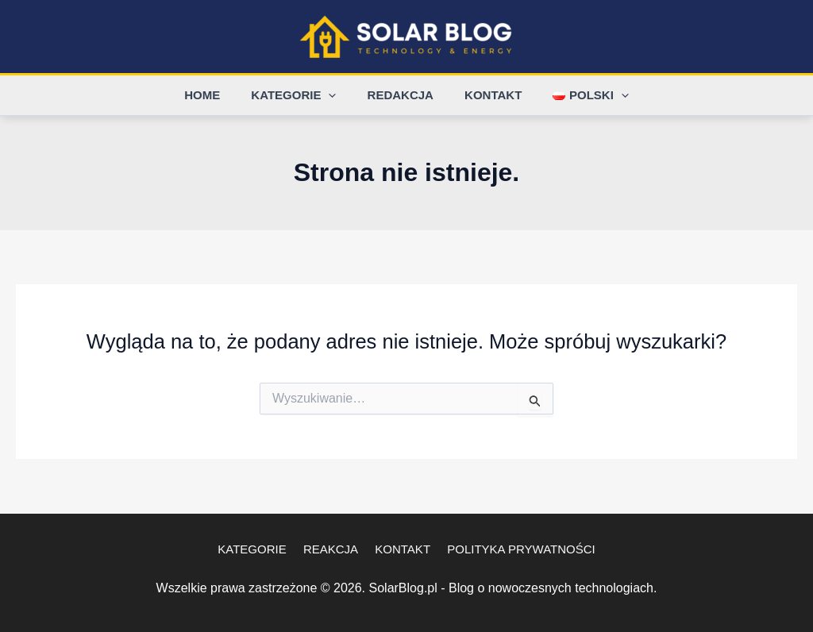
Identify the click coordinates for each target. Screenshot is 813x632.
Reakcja (333, 549)
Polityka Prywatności (514, 549)
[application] (336, 95)
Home (217, 95)
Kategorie (301, 95)
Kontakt (485, 95)
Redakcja (400, 95)
